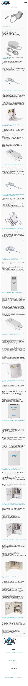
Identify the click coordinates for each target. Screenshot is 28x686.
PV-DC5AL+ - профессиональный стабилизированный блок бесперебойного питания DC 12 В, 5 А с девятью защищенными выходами (13, 578)
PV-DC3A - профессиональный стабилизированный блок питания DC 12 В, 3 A (12, 229)
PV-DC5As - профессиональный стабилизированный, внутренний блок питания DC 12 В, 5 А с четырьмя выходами (13, 293)
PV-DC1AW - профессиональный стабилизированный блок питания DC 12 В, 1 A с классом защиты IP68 (13, 91)
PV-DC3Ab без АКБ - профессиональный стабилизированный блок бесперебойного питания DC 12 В (13, 421)
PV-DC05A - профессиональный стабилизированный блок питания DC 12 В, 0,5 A (13, 26)
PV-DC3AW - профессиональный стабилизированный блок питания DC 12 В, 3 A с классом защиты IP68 (13, 259)
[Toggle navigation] (25, 2)
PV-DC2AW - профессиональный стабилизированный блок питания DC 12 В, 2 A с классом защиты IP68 (13, 195)
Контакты (14, 658)
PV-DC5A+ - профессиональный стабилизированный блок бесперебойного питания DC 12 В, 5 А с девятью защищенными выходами (13, 505)
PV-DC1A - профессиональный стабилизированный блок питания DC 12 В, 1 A (12, 58)
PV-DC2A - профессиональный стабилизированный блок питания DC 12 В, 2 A (12, 165)
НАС (14, 672)
